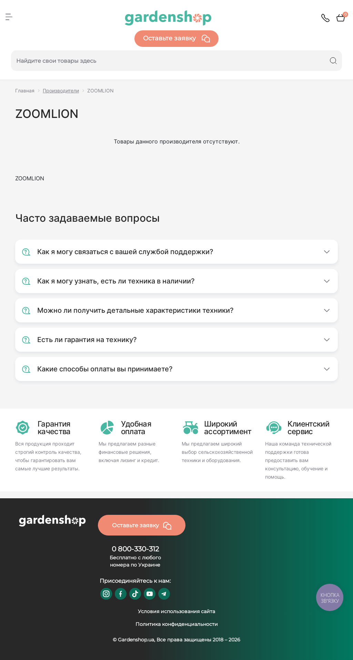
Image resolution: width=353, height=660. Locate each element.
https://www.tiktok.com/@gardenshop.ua (135, 594)
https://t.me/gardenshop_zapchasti (164, 594)
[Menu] (9, 16)
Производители (61, 90)
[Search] (333, 60)
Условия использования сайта (176, 611)
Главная (24, 90)
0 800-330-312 (135, 549)
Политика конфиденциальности (176, 624)
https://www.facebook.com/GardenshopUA (121, 594)
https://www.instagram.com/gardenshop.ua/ (106, 594)
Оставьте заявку (176, 38)
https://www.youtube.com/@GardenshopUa (149, 594)
